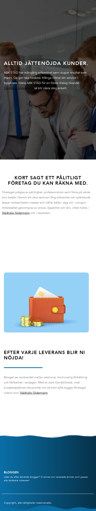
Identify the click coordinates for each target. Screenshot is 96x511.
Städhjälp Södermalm (18, 88)
